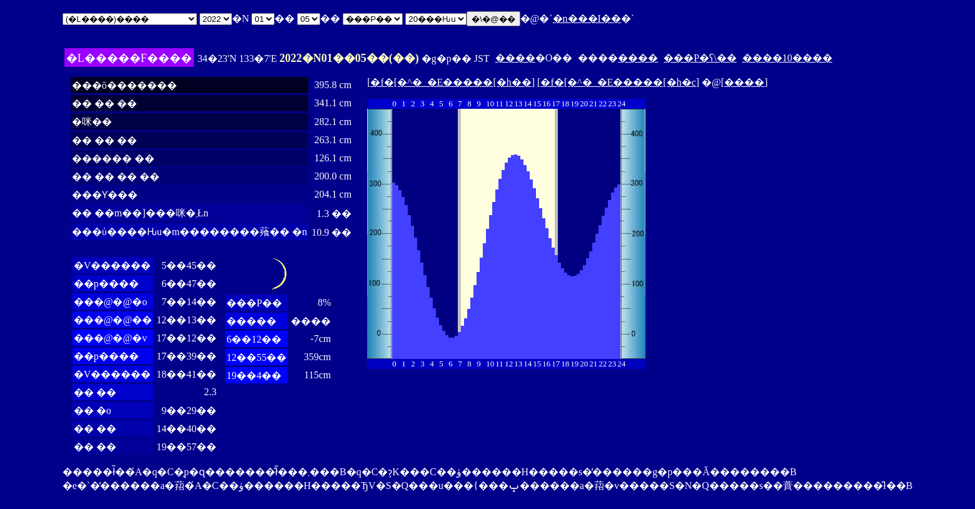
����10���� (787, 58)
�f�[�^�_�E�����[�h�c (617, 82)
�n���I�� (587, 18)
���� (515, 58)
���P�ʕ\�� (700, 58)
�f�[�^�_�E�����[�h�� (450, 82)
